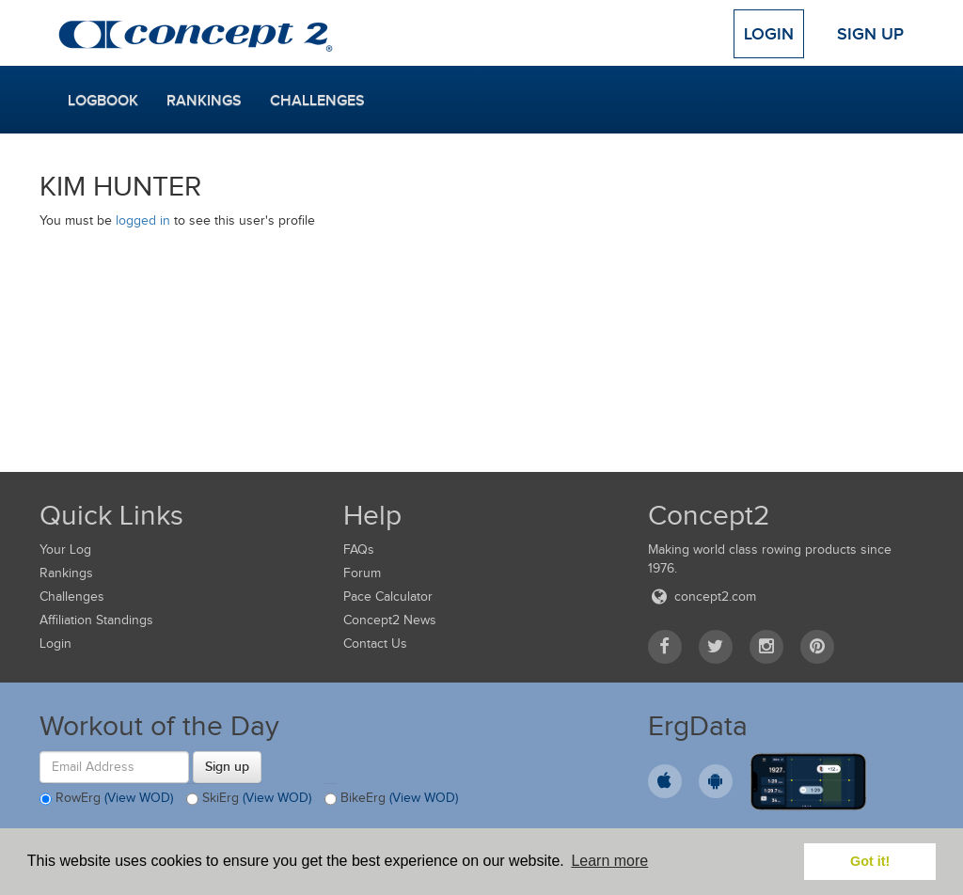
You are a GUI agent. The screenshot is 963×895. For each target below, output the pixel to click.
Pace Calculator (388, 596)
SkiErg (248, 799)
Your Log (65, 549)
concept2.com (702, 596)
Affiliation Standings (96, 620)
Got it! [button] (870, 861)
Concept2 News (389, 620)
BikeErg (391, 799)
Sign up (227, 766)
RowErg (106, 799)
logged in (143, 220)
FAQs (358, 549)
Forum (362, 573)
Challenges (317, 100)
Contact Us (375, 643)
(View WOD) (138, 798)
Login (769, 33)
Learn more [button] (609, 861)
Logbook (103, 100)
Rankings (204, 100)
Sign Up (870, 33)
